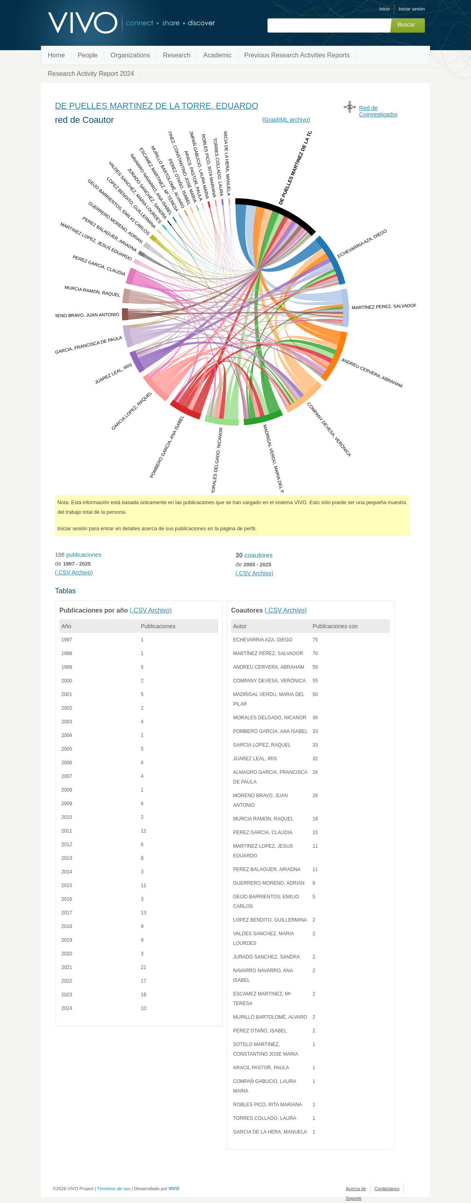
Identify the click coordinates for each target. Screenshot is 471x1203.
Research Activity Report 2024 (91, 73)
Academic (217, 55)
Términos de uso (113, 1188)
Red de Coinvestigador (378, 111)
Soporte (353, 1198)
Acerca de (356, 1188)
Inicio (385, 8)
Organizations (130, 55)
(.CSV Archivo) (74, 572)
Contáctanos (387, 1188)
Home (56, 55)
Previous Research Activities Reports (296, 55)
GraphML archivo (286, 119)
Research (176, 55)
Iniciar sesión (412, 8)
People (88, 55)
